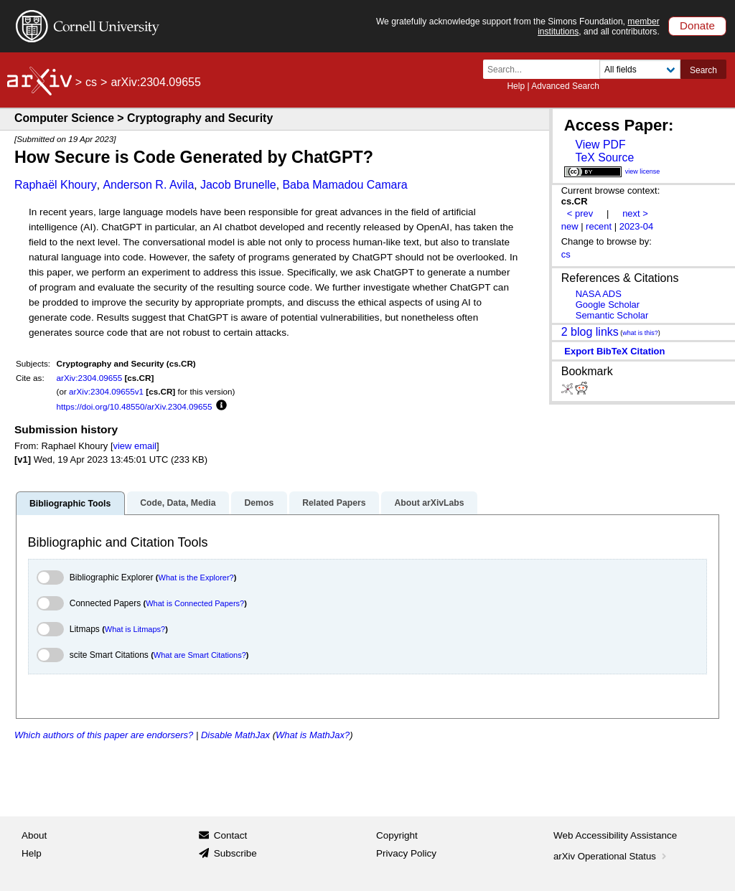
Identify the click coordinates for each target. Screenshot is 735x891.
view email (134, 445)
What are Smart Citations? (200, 655)
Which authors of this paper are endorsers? (103, 735)
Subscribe (235, 853)
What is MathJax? (313, 735)
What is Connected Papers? (195, 603)
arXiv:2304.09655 (90, 377)
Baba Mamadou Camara (344, 185)
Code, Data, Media (177, 503)
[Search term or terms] (545, 69)
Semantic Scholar (612, 315)
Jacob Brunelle (238, 185)
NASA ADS (599, 293)
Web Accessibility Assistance (615, 835)
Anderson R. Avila (148, 185)
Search (703, 70)
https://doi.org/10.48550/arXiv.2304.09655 (134, 406)
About (34, 835)
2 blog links (590, 331)
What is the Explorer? (196, 577)
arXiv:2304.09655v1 (106, 391)
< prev (580, 213)
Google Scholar (608, 304)
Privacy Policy (406, 853)
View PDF (600, 144)
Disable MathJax (235, 735)
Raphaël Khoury (55, 185)
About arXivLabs (429, 503)
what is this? (640, 332)
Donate (697, 25)
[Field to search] (639, 69)
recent (599, 226)
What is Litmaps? (135, 629)
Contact (231, 835)
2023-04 (636, 226)
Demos (258, 503)
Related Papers (333, 503)
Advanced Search (565, 86)
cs (91, 82)
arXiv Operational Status (611, 856)
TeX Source (604, 157)
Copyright (397, 835)
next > (635, 213)
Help (516, 86)
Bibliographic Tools (70, 504)
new (570, 226)
